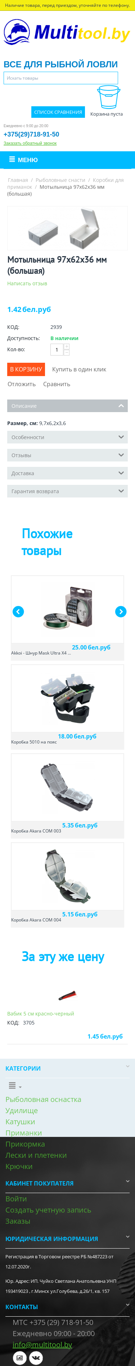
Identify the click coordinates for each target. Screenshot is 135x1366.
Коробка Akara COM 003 (36, 831)
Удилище (21, 1110)
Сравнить (56, 384)
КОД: (13, 326)
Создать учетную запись (48, 1210)
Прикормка (25, 1144)
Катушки (20, 1121)
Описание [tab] (68, 405)
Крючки (19, 1166)
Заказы (17, 1221)
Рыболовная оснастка (43, 1099)
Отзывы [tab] (68, 455)
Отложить (22, 384)
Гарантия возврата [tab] (68, 491)
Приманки (23, 1133)
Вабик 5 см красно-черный (40, 1013)
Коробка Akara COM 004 (36, 920)
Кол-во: (16, 349)
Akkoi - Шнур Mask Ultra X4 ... (41, 653)
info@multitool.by (42, 1344)
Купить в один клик (79, 369)
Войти (16, 1199)
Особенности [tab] (68, 437)
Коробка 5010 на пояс (34, 742)
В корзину (26, 369)
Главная (18, 180)
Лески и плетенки (36, 1155)
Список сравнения (58, 112)
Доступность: (23, 338)
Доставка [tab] (68, 473)
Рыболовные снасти (60, 180)
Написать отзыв (27, 283)
